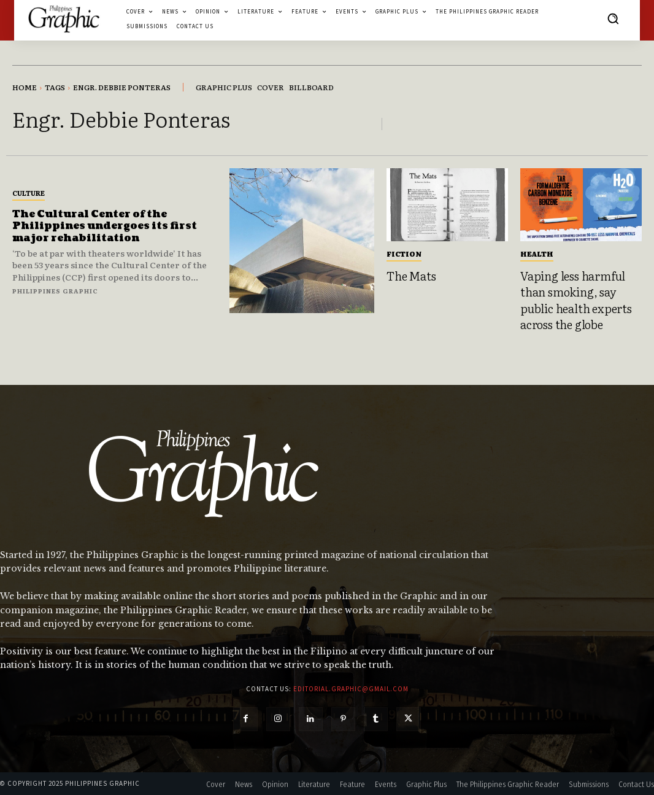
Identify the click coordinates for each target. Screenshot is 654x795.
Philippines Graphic (55, 290)
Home (24, 87)
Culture (28, 193)
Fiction (404, 253)
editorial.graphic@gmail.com (351, 688)
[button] (613, 18)
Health (536, 253)
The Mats (411, 275)
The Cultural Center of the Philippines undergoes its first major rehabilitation (105, 225)
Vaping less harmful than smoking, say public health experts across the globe (576, 300)
